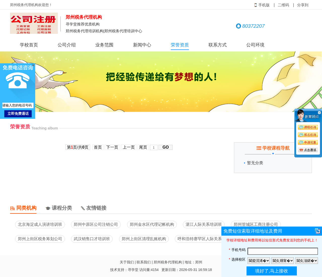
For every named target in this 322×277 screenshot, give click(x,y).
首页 (98, 147)
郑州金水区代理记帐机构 (152, 224)
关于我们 (127, 262)
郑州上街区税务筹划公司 (40, 239)
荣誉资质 (180, 44)
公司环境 (255, 44)
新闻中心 (142, 44)
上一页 (129, 147)
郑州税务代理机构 (168, 262)
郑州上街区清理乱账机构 (144, 239)
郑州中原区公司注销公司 (96, 224)
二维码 (283, 5)
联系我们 (144, 262)
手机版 (262, 5)
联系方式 (218, 44)
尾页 (143, 147)
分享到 (302, 5)
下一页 (112, 147)
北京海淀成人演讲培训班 (40, 224)
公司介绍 (67, 44)
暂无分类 (255, 163)
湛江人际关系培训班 (204, 224)
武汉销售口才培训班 (92, 239)
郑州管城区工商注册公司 (256, 224)
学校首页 (29, 44)
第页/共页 (78, 147)
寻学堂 (133, 270)
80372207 (250, 26)
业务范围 (104, 44)
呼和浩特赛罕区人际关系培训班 (206, 239)
